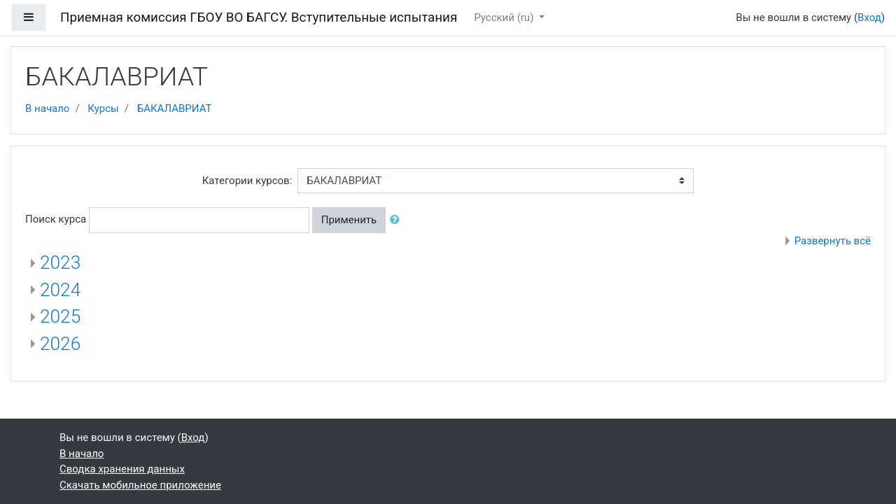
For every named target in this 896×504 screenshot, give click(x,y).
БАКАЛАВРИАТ (174, 108)
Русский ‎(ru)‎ (505, 17)
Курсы (103, 108)
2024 (60, 289)
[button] (397, 220)
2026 (60, 343)
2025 (60, 316)
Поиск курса (55, 219)
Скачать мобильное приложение (140, 485)
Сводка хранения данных (122, 469)
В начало (47, 108)
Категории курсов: (247, 180)
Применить (349, 220)
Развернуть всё (832, 240)
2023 (60, 262)
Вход (869, 17)
